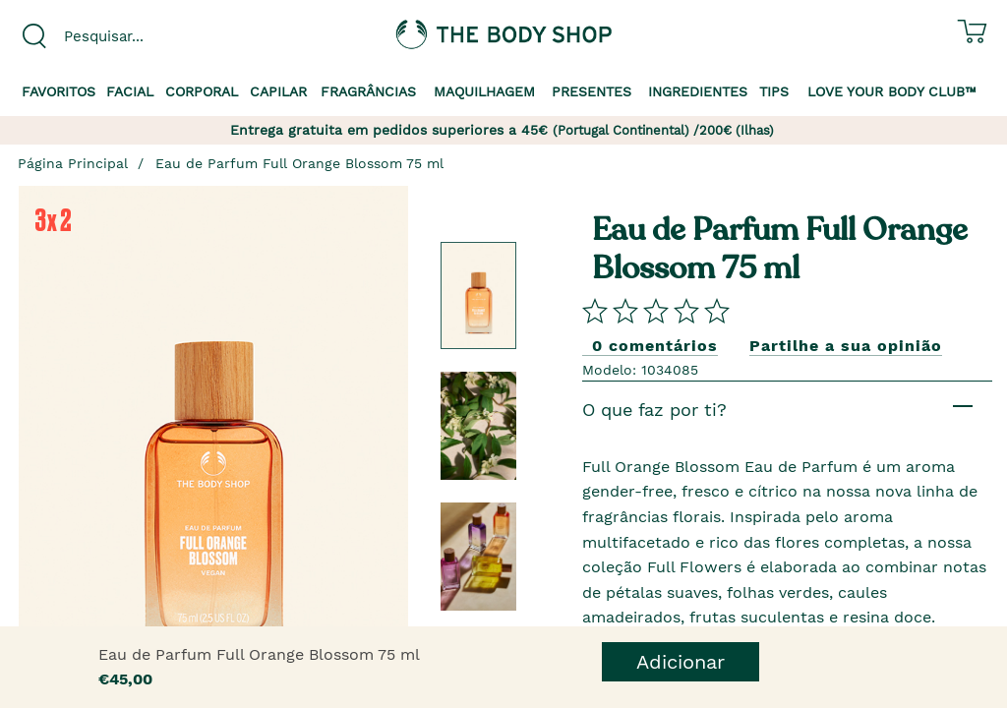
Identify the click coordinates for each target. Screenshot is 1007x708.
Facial (129, 91)
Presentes (591, 91)
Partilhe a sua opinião (845, 345)
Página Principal (73, 163)
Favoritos (58, 91)
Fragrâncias (368, 91)
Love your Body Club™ (892, 91)
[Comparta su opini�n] (656, 310)
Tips (774, 91)
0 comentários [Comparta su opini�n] (655, 345)
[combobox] (126, 36)
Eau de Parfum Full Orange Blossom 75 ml (299, 163)
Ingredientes (697, 91)
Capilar (278, 91)
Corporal (201, 91)
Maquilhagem (484, 91)
